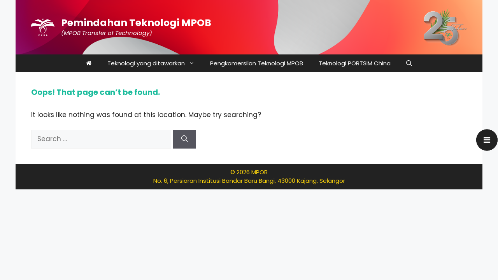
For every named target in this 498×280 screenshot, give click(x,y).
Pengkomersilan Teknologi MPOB (256, 63)
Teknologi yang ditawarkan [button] (154, 63)
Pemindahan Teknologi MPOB (136, 23)
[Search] (184, 139)
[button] (409, 63)
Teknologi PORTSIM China (355, 63)
